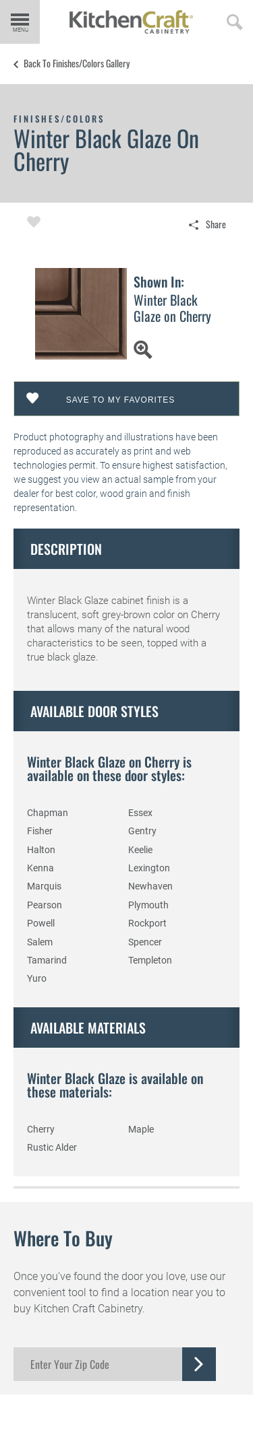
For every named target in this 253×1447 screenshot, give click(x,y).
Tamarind (47, 960)
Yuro (37, 978)
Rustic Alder (52, 1147)
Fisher (40, 831)
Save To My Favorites (120, 400)
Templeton (150, 960)
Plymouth (148, 905)
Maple (141, 1129)
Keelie (140, 849)
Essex (140, 812)
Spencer (145, 942)
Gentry (142, 831)
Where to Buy (63, 1238)
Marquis (44, 886)
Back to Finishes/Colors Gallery (77, 63)
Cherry (41, 1129)
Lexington (149, 868)
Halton (41, 849)
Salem (40, 942)
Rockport (147, 923)
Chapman (47, 812)
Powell (41, 923)
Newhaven (150, 886)
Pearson (44, 905)
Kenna (40, 868)
